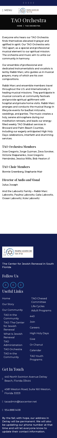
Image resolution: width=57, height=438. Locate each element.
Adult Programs (41, 310)
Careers (35, 327)
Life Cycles (37, 306)
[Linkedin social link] (31, 3)
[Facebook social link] (23, 3)
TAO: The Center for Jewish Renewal (14, 326)
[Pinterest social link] (28, 3)
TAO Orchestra (13, 349)
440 (32, 316)
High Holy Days (39, 333)
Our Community (12, 309)
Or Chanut (36, 344)
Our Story (8, 304)
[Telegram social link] (33, 3)
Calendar (35, 350)
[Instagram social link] (13, 285)
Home (19, 26)
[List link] (28, 402)
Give (32, 338)
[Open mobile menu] (7, 10)
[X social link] (26, 3)
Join (32, 321)
